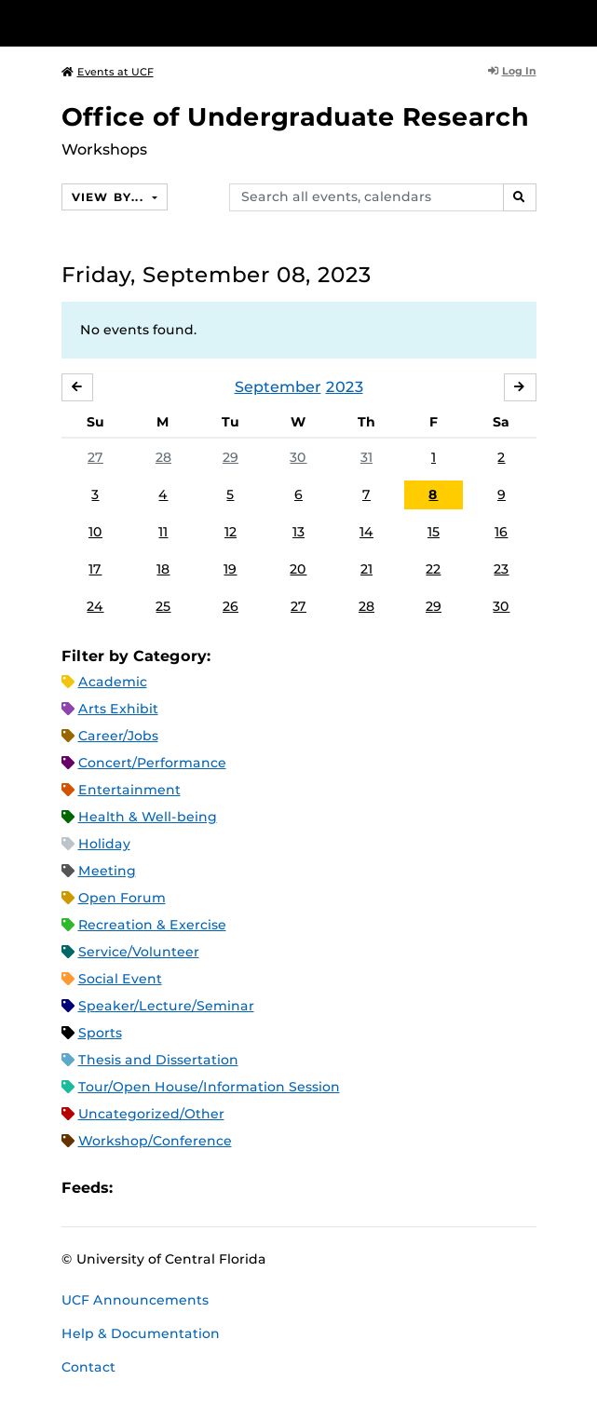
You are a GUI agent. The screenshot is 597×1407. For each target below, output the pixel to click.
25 (163, 606)
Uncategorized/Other (151, 1113)
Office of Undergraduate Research (295, 116)
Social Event (120, 978)
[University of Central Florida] (141, 22)
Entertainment (129, 789)
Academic (112, 681)
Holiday (104, 843)
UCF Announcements (135, 1300)
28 (163, 457)
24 (95, 606)
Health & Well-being (147, 816)
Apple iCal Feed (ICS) (137, 1188)
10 (95, 531)
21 (366, 569)
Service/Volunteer (138, 951)
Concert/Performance (152, 762)
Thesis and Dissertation (158, 1059)
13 (298, 531)
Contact (88, 1367)
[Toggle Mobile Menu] (578, 22)
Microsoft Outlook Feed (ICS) (168, 1188)
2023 (344, 387)
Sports (100, 1032)
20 (298, 569)
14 (366, 531)
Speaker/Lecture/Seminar (166, 1005)
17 (95, 569)
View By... (110, 197)
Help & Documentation (140, 1333)
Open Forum (122, 897)
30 (298, 457)
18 (163, 569)
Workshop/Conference (155, 1140)
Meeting (107, 870)
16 (501, 531)
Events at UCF (107, 71)
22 (433, 569)
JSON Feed (263, 1188)
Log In (512, 70)
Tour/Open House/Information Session (209, 1086)
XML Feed (232, 1188)
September (278, 387)
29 (230, 457)
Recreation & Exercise (152, 924)
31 (366, 457)
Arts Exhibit (118, 708)
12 (230, 531)
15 (433, 531)
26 (230, 606)
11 (163, 531)
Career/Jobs (118, 735)
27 (95, 457)
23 (501, 569)
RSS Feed (200, 1188)
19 (230, 569)
